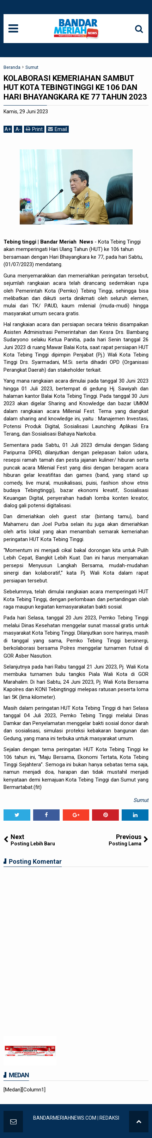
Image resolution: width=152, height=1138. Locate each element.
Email (57, 129)
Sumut (140, 800)
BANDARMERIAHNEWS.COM (64, 1118)
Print (34, 129)
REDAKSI (109, 1118)
